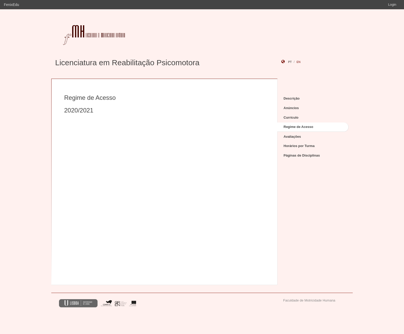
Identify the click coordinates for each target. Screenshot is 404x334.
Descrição (292, 98)
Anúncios (291, 108)
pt (290, 61)
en (298, 61)
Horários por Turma (299, 146)
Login (392, 4)
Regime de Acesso (298, 127)
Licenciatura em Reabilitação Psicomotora (127, 62)
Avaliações (292, 137)
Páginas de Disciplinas (302, 155)
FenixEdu (11, 5)
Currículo (291, 117)
